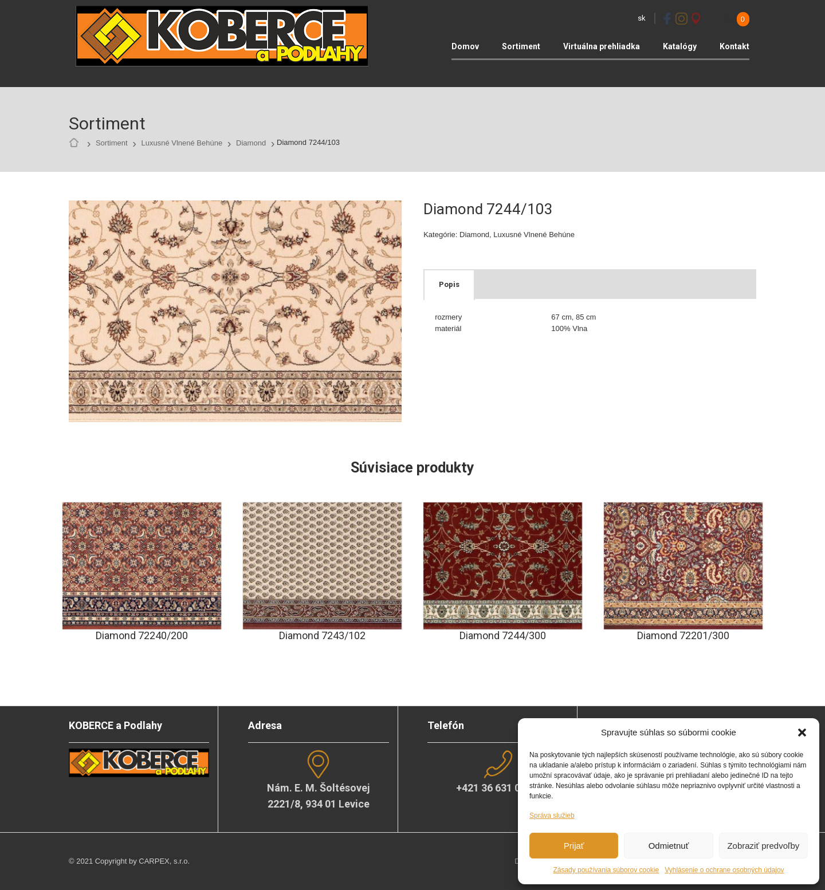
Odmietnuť (669, 845)
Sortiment (521, 46)
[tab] (449, 284)
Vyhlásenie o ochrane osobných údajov (724, 870)
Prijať (574, 845)
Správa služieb (552, 816)
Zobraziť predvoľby (763, 845)
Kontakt (734, 46)
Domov (465, 46)
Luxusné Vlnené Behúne (181, 143)
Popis (449, 284)
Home (77, 143)
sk (642, 18)
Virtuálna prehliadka (601, 46)
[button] (802, 732)
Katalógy (680, 46)
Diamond (251, 143)
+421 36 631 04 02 (498, 788)
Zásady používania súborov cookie (606, 870)
